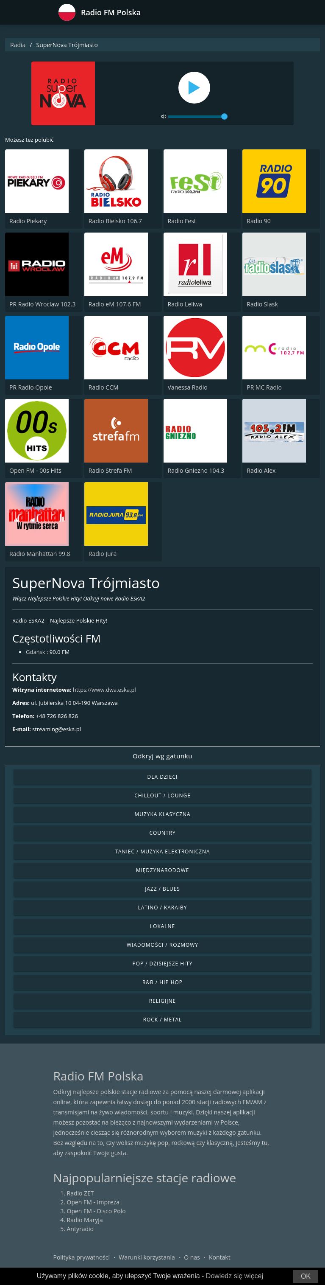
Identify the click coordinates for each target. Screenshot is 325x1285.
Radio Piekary (28, 221)
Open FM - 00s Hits (35, 470)
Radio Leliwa (185, 304)
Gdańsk (35, 652)
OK (306, 1276)
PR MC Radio (264, 387)
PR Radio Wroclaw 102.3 (42, 304)
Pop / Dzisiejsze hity (162, 963)
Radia (17, 45)
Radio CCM (104, 387)
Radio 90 (259, 221)
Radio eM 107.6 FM (115, 304)
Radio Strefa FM (110, 470)
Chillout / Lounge (162, 795)
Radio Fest (182, 221)
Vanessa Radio (188, 387)
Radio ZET (80, 1193)
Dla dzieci (162, 776)
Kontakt (220, 1257)
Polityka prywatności (81, 1257)
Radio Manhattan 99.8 (39, 554)
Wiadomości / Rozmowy (162, 944)
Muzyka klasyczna (162, 814)
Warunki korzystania (147, 1257)
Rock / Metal (162, 1019)
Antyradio (80, 1229)
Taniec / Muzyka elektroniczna (162, 851)
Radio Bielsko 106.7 (115, 221)
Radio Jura (103, 554)
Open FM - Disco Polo (96, 1211)
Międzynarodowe (162, 870)
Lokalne (162, 926)
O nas (192, 1257)
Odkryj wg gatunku (162, 756)
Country (162, 832)
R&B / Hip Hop (162, 982)
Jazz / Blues (162, 888)
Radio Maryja (85, 1220)
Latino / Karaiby (162, 907)
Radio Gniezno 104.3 (196, 470)
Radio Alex (261, 470)
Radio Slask (262, 304)
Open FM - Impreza (93, 1202)
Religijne (162, 1000)
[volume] (198, 116)
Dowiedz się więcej (234, 1275)
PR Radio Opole (30, 387)
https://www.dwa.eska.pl (104, 689)
